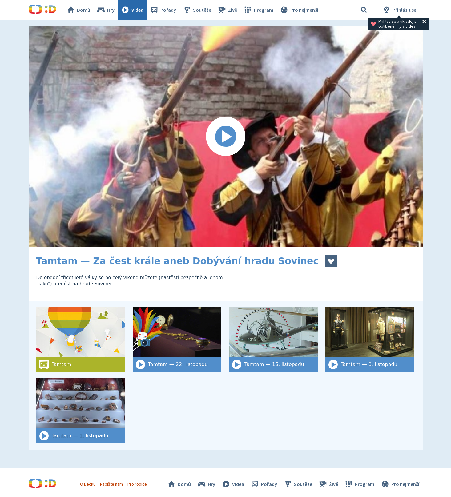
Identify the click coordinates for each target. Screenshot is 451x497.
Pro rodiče (137, 484)
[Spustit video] (226, 136)
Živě (227, 9)
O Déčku (87, 484)
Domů (78, 9)
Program (258, 9)
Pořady (163, 9)
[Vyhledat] (364, 10)
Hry (105, 9)
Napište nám (111, 484)
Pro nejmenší (299, 9)
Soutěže (196, 9)
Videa (132, 9)
